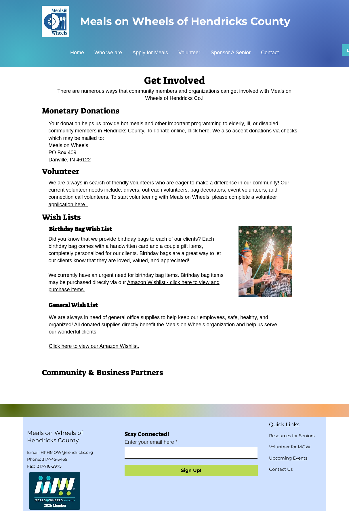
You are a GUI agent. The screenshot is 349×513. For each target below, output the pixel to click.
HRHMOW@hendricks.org (67, 452)
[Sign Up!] (191, 470)
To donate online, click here (178, 131)
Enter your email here (149, 442)
